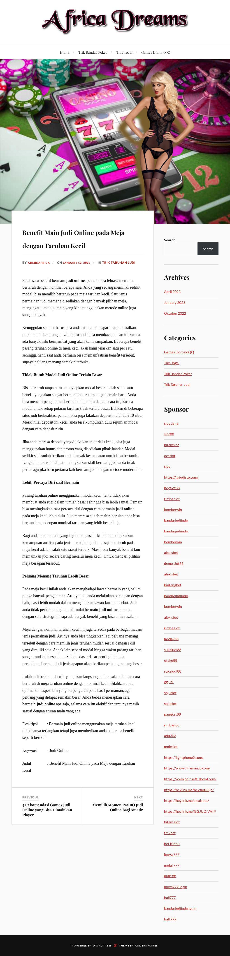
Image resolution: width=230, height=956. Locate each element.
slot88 (169, 434)
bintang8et (172, 585)
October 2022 (175, 313)
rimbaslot (171, 725)
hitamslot (171, 445)
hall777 (170, 897)
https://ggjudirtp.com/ (181, 477)
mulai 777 (171, 865)
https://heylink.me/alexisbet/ (186, 800)
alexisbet (171, 552)
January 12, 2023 (80, 276)
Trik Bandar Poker (92, 52)
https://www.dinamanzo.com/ (187, 768)
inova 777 (171, 854)
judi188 (170, 876)
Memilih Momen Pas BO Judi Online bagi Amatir (117, 820)
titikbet (170, 833)
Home (64, 52)
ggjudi (169, 682)
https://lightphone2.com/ (183, 757)
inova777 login (175, 886)
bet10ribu (172, 843)
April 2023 (172, 291)
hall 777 (170, 919)
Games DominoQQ (155, 52)
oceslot (169, 455)
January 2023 (174, 302)
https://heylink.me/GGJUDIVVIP (190, 811)
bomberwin (173, 509)
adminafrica (40, 276)
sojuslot (170, 692)
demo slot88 (174, 563)
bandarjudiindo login (180, 908)
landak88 (171, 639)
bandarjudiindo (176, 520)
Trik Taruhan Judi (123, 276)
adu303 (170, 735)
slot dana (171, 423)
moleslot (171, 746)
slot (167, 466)
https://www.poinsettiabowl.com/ (190, 779)
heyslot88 (172, 488)
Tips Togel (124, 52)
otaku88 (170, 660)
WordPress (102, 945)
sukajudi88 (172, 649)
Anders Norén (146, 945)
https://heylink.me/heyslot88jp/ (189, 790)
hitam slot (172, 822)
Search (169, 240)
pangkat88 (172, 714)
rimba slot (172, 498)
